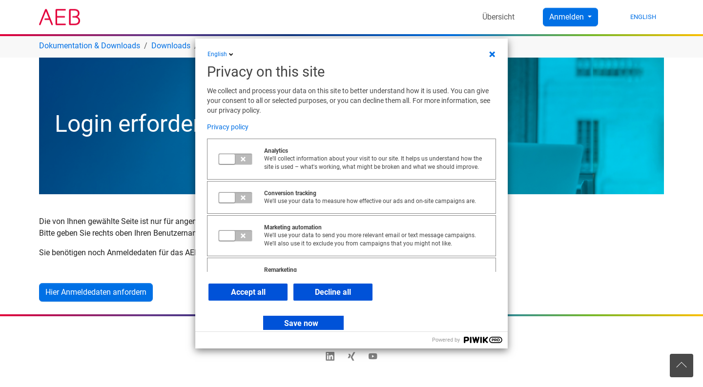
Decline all (333, 292)
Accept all (248, 292)
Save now (301, 323)
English (221, 54)
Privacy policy (227, 127)
